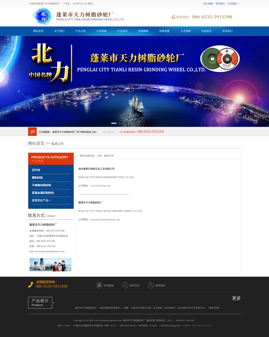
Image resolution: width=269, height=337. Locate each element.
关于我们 (59, 31)
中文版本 (232, 3)
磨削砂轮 (37, 177)
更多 (236, 298)
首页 (99, 155)
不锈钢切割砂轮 (41, 185)
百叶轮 (36, 170)
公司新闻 (101, 31)
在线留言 (206, 31)
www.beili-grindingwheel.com (105, 219)
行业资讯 (122, 31)
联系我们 (220, 3)
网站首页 (38, 31)
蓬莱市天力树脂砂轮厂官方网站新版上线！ (75, 132)
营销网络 (143, 31)
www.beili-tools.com (100, 185)
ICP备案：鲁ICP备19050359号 (196, 325)
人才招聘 (185, 31)
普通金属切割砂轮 (43, 192)
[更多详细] (214, 307)
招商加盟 (164, 31)
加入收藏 (208, 3)
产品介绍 (80, 31)
